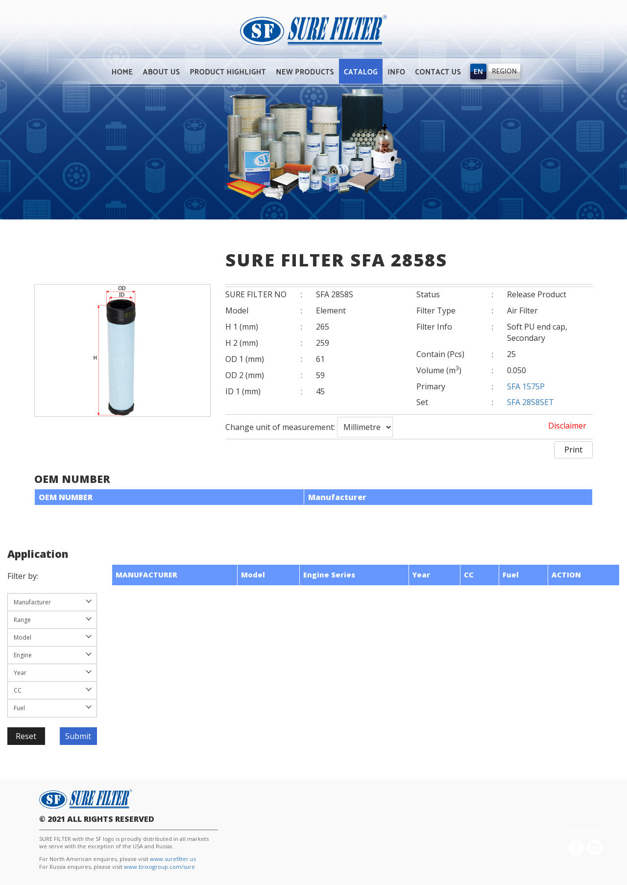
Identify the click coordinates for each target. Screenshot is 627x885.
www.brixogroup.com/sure (159, 866)
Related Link (584, 829)
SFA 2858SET (530, 402)
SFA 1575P (526, 386)
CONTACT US (438, 72)
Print (573, 449)
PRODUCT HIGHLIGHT (228, 72)
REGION (504, 71)
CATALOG (361, 72)
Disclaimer (567, 425)
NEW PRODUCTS (305, 72)
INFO (396, 72)
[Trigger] (478, 71)
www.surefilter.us (173, 858)
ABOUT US (161, 72)
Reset (26, 736)
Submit (78, 736)
